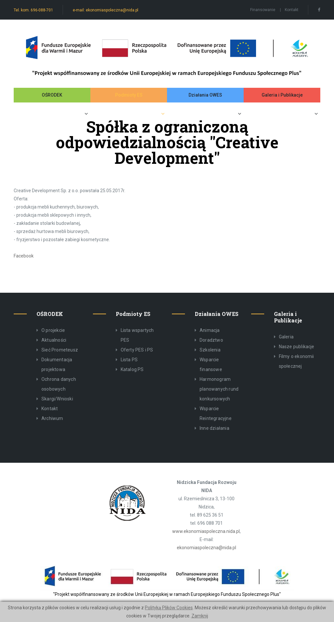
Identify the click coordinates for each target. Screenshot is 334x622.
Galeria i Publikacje (282, 95)
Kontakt (291, 10)
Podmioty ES (129, 95)
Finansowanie (262, 10)
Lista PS (129, 359)
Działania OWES (205, 95)
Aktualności (53, 340)
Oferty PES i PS (137, 349)
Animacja (210, 330)
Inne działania (214, 428)
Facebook (24, 255)
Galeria (286, 336)
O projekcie (53, 330)
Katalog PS (132, 369)
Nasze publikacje (296, 346)
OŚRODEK (52, 95)
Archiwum (52, 418)
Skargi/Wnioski (57, 398)
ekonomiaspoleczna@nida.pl (206, 547)
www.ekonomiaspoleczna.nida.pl (206, 531)
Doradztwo (211, 340)
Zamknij (199, 615)
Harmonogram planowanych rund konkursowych (219, 389)
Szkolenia (210, 349)
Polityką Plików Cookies (169, 607)
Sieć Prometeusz (59, 349)
